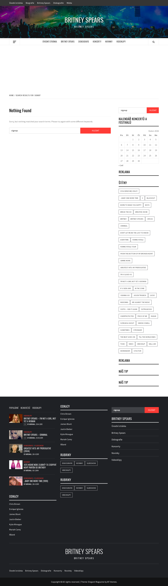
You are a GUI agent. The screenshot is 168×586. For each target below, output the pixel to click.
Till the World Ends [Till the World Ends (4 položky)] (147, 337)
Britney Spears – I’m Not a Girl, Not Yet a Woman (40, 420)
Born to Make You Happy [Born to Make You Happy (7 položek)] (130, 205)
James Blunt (15, 514)
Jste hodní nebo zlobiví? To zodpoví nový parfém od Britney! (40, 466)
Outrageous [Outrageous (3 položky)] (146, 309)
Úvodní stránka (16, 3)
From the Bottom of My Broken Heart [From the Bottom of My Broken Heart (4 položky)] (136, 253)
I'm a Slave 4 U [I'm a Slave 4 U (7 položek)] (126, 274)
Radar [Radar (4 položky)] (153, 316)
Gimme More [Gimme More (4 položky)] (125, 260)
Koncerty (97, 41)
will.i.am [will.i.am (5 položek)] (152, 344)
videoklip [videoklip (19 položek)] (141, 344)
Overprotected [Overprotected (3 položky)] (127, 316)
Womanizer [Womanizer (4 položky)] (125, 351)
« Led (121, 165)
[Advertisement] (84, 66)
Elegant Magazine (96, 581)
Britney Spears (43, 3)
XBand (12, 534)
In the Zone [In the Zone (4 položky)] (139, 288)
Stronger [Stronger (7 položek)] (137, 330)
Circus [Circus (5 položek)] (150, 219)
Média (69, 3)
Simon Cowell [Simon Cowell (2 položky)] (144, 323)
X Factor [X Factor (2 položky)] (137, 351)
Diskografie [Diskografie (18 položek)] (67, 463)
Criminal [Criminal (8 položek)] (123, 226)
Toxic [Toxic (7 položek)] (122, 344)
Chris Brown (14, 504)
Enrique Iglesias (16, 509)
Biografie (30, 3)
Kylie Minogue (15, 524)
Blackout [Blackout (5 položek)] (151, 198)
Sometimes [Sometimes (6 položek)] (125, 330)
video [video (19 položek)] (131, 344)
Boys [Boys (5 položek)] (147, 205)
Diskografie (58, 3)
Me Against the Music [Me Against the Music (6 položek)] (141, 302)
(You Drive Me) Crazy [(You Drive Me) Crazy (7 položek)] (129, 191)
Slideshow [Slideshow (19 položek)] (91, 463)
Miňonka (32, 424)
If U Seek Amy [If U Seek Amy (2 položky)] (125, 288)
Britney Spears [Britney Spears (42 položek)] (136, 219)
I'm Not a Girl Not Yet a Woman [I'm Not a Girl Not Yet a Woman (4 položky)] (133, 281)
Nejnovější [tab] (25, 407)
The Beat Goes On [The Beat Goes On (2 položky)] (127, 337)
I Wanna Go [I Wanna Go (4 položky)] (125, 295)
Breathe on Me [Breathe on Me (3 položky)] (141, 212)
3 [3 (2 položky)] (142, 198)
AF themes (112, 581)
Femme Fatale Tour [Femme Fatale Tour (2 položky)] (128, 246)
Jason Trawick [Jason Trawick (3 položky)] (139, 295)
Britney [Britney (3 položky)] (123, 219)
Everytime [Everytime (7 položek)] (124, 240)
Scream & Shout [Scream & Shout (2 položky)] (127, 323)
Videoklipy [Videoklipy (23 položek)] (66, 470)
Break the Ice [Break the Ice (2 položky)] (126, 212)
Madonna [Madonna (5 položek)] (124, 302)
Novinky (108, 41)
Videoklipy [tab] (36, 407)
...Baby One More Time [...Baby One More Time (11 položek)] (129, 198)
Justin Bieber (15, 519)
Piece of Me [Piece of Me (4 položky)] (142, 316)
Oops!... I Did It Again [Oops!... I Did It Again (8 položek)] (128, 309)
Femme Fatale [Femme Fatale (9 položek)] (137, 240)
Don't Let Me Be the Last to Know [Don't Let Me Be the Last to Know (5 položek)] (134, 233)
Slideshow (39, 445)
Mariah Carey (15, 529)
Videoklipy (121, 41)
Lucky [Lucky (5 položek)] (152, 295)
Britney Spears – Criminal (35, 434)
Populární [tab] (13, 407)
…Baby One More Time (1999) (36, 481)
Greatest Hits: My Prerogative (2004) (37, 450)
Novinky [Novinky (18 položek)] (79, 463)
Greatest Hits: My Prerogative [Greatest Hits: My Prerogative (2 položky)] (133, 267)
